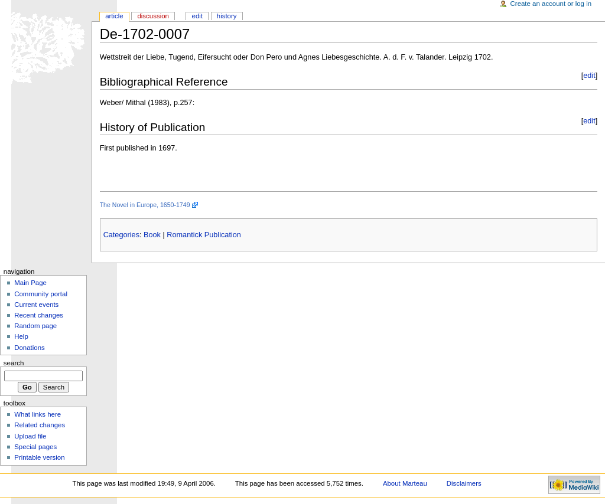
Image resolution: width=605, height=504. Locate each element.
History (227, 15)
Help (21, 336)
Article (114, 15)
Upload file (30, 436)
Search (14, 362)
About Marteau (405, 483)
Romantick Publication (204, 235)
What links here (37, 414)
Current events (36, 304)
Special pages (35, 446)
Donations (29, 347)
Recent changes (38, 315)
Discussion (152, 15)
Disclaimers (464, 483)
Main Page (30, 282)
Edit (197, 15)
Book (152, 235)
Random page (35, 325)
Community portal (40, 293)
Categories (121, 235)
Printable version (39, 457)
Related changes (39, 424)
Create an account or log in (551, 3)
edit (589, 75)
